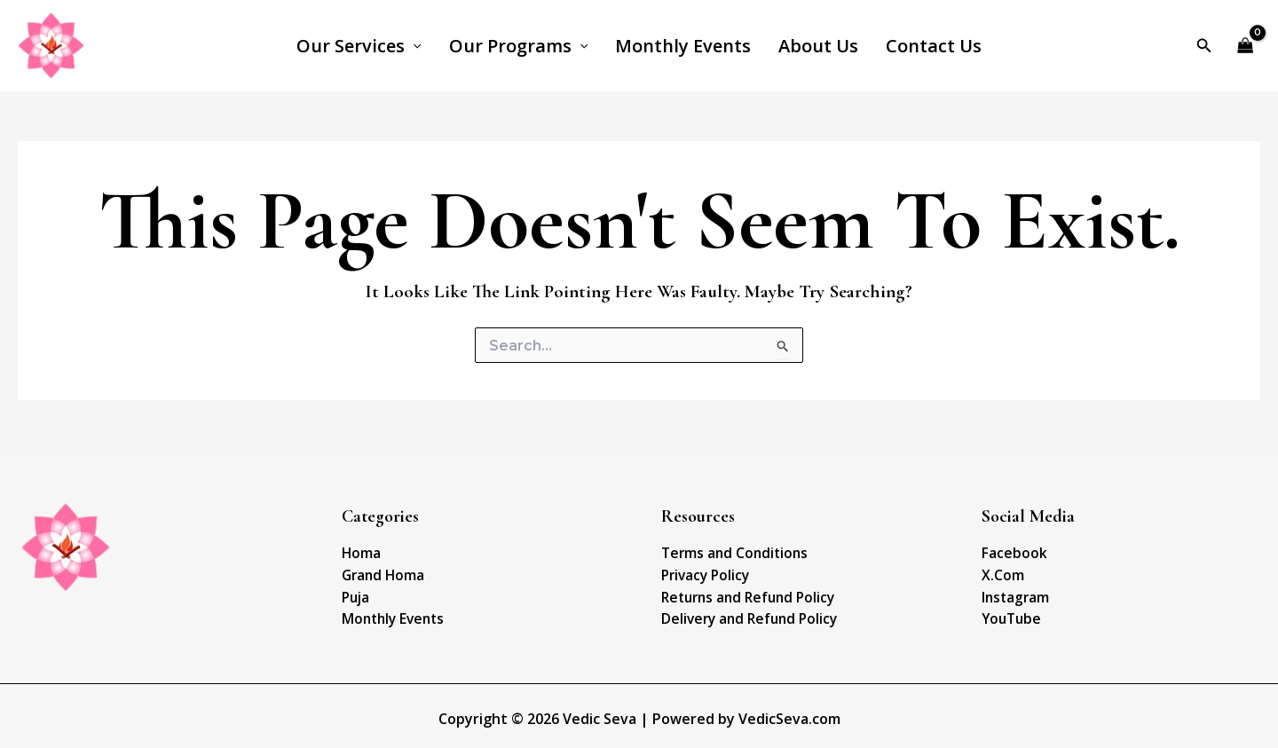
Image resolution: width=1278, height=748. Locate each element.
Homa (360, 553)
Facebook (1011, 553)
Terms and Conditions (730, 553)
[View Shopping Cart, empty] (1245, 45)
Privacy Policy (702, 573)
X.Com (1002, 573)
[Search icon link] (1204, 46)
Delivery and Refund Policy (743, 614)
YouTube (1009, 614)
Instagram (1014, 594)
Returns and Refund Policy (743, 594)
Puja (355, 594)
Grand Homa (381, 573)
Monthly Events (390, 614)
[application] (418, 46)
